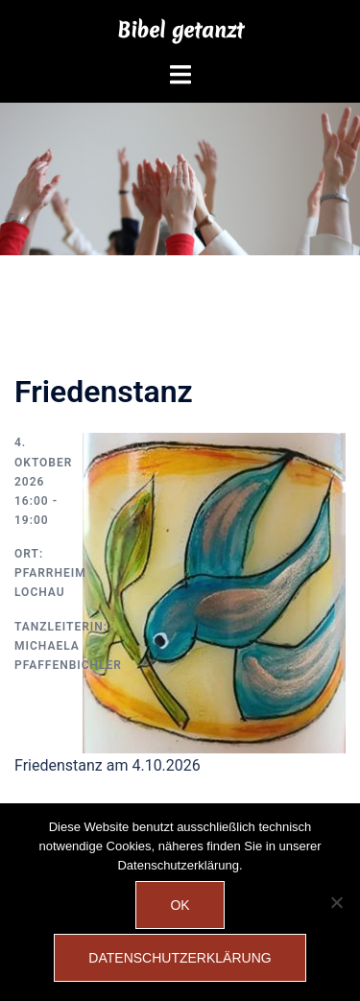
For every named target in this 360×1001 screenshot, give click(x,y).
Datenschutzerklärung (179, 957)
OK (179, 905)
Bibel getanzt (180, 30)
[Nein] (336, 902)
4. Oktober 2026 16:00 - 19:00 (43, 481)
